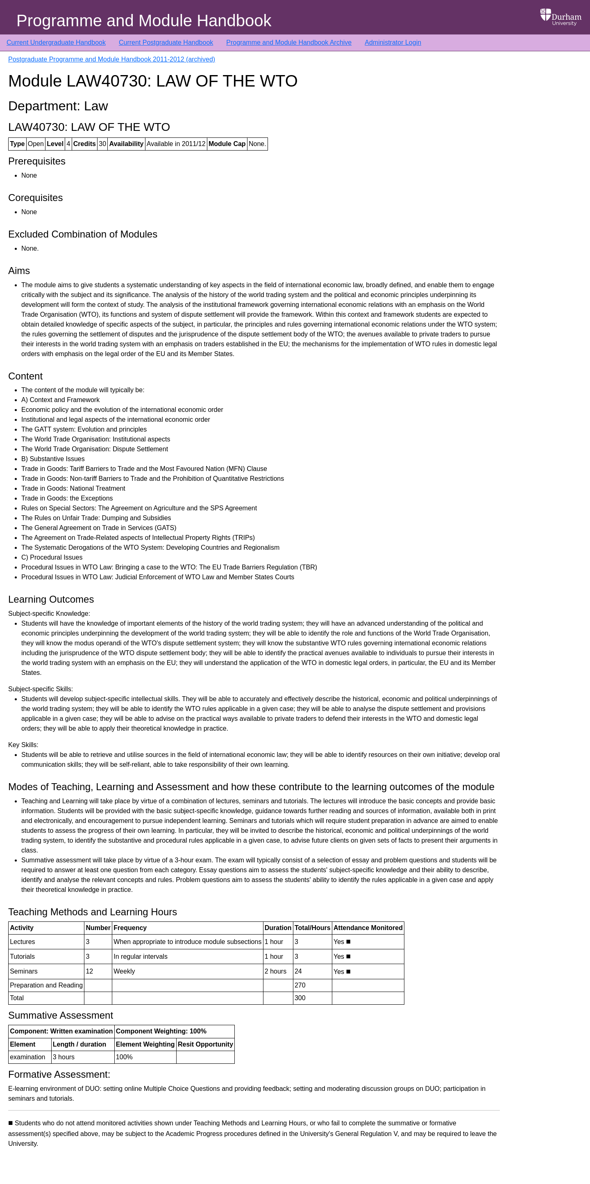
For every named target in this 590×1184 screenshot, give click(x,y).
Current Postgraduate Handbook (166, 42)
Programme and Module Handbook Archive (289, 42)
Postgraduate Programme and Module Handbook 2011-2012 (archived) (111, 59)
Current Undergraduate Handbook (56, 42)
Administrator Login (393, 42)
